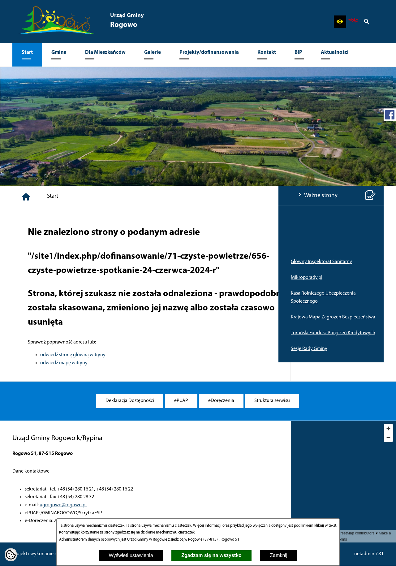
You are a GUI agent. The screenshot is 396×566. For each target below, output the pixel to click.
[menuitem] (27, 55)
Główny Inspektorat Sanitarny (43, 261)
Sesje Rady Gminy (30, 348)
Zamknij (278, 555)
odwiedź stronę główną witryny (166, 354)
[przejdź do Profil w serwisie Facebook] (390, 115)
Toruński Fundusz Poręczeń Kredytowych (54, 333)
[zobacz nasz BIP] (353, 21)
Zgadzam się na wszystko (211, 555)
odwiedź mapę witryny (157, 363)
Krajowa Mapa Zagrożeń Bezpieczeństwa (54, 317)
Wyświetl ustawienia (131, 555)
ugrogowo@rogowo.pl (63, 505)
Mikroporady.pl (28, 277)
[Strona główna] (119, 197)
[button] (340, 21)
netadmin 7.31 (369, 553)
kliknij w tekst (325, 526)
